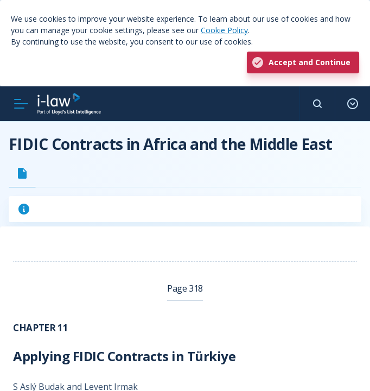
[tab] (22, 173)
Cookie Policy (224, 30)
